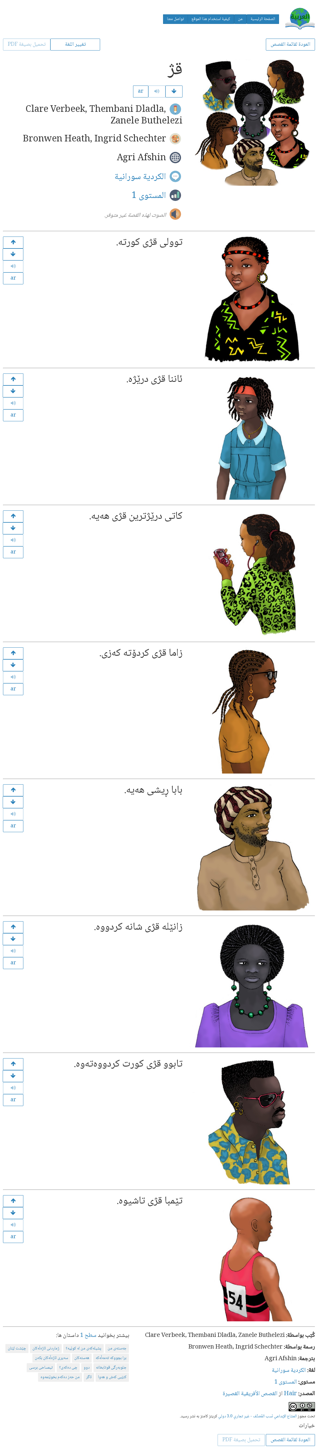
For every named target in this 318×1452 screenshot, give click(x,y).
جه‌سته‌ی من (117, 1349)
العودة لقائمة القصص (290, 44)
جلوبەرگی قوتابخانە (111, 1368)
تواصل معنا (175, 19)
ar (141, 91)
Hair (290, 1394)
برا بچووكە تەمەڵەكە (111, 1358)
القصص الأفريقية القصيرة (250, 1394)
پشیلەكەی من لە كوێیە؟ (83, 1349)
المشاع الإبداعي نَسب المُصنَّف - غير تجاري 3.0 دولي (257, 1416)
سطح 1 (88, 1336)
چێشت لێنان (17, 1349)
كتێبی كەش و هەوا (112, 1377)
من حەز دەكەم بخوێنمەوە (60, 1377)
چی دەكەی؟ (68, 1368)
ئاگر (89, 1377)
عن (240, 19)
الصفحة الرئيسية (263, 19)
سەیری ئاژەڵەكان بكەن (51, 1358)
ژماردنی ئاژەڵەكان (45, 1349)
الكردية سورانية (140, 176)
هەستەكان (81, 1358)
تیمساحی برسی (41, 1368)
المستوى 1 (149, 195)
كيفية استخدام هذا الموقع (211, 19)
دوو (87, 1368)
